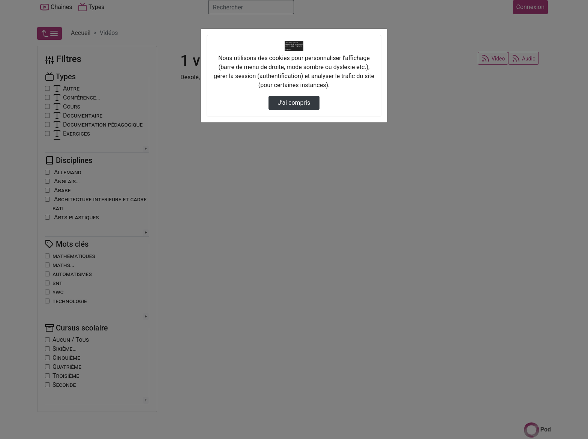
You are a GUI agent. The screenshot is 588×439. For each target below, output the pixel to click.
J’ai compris (294, 102)
